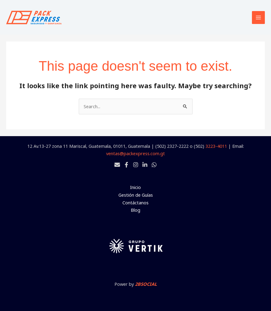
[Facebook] (126, 164)
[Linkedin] (145, 164)
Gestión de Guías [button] (135, 195)
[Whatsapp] (154, 164)
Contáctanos (135, 202)
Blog (135, 210)
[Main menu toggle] (258, 17)
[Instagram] (135, 164)
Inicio (135, 187)
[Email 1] (117, 164)
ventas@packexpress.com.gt (135, 153)
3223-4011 (216, 146)
